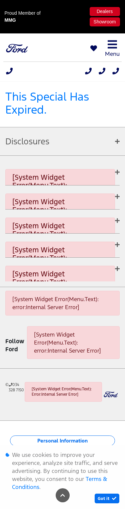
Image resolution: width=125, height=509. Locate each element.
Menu (112, 48)
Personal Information (62, 440)
